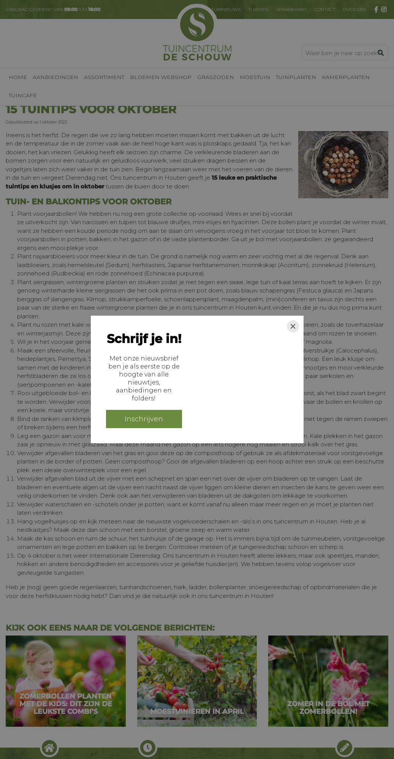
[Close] (293, 326)
